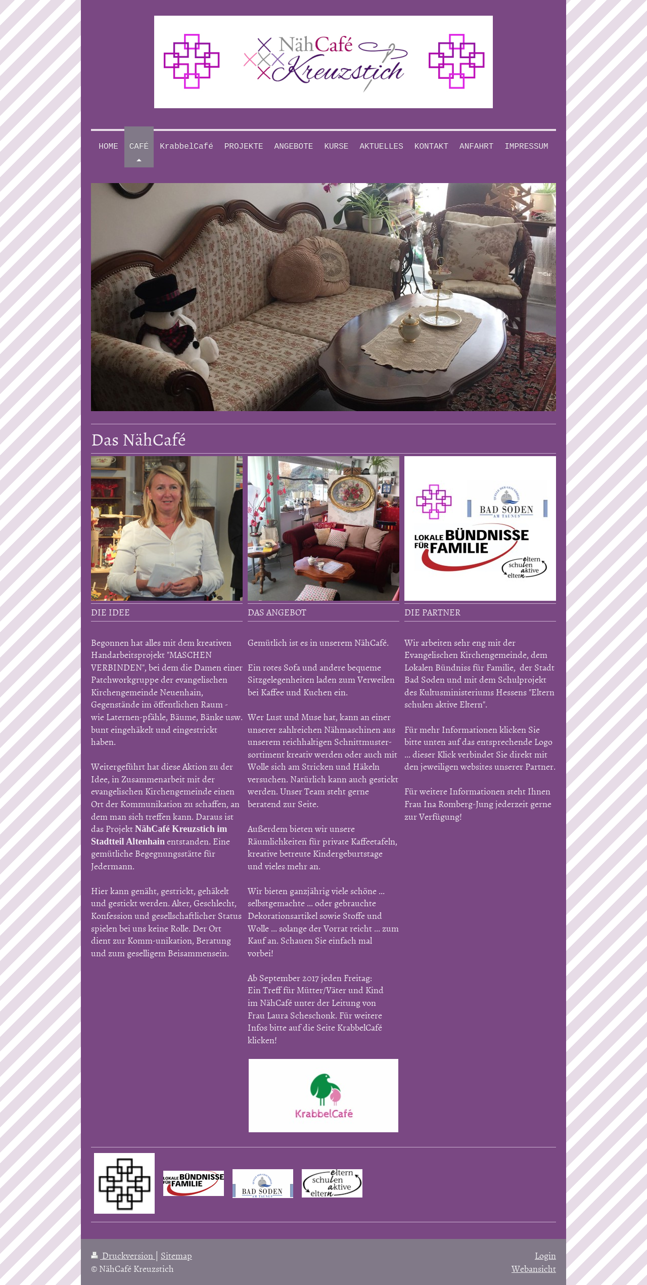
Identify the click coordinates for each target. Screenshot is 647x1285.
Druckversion (123, 1255)
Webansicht (534, 1268)
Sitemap (176, 1255)
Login (545, 1255)
